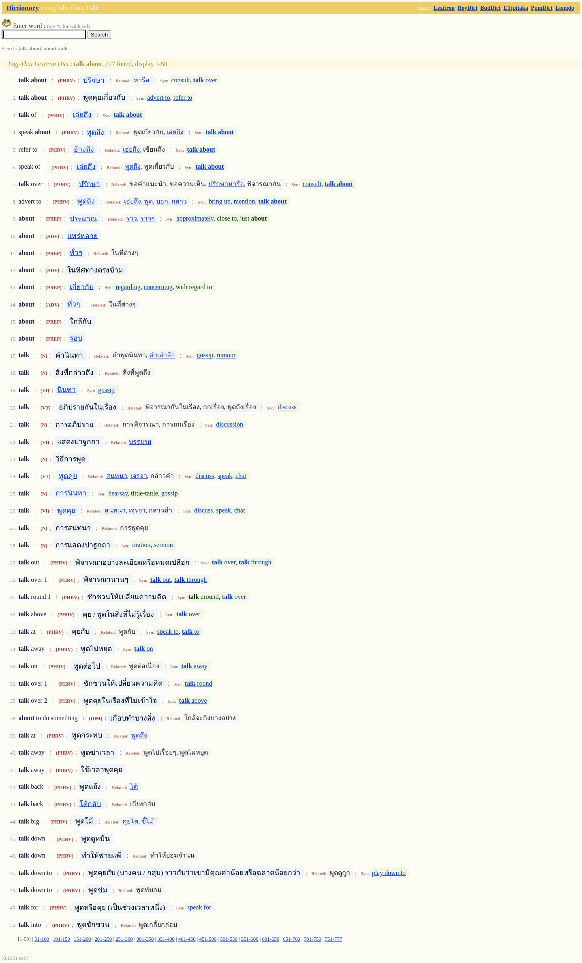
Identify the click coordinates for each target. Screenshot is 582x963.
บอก (162, 201)
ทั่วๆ (76, 253)
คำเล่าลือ (162, 355)
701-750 (312, 939)
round (198, 683)
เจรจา (139, 475)
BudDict (490, 7)
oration (141, 545)
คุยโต (130, 821)
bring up (220, 201)
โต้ (134, 786)
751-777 (333, 939)
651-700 (291, 939)
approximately (194, 218)
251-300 (124, 939)
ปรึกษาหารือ (226, 183)
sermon (163, 545)
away (194, 666)
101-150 (61, 939)
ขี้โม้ (147, 821)
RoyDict (467, 7)
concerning (158, 286)
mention (244, 201)
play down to (389, 872)
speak (225, 475)
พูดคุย (68, 476)
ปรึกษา (94, 80)
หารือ (142, 80)
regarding (128, 286)
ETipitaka (515, 7)
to (190, 631)
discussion (229, 424)
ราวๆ (147, 218)
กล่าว (179, 201)
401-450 (187, 939)
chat (240, 475)
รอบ (76, 338)
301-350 (145, 939)
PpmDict (541, 7)
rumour (225, 355)
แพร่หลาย (82, 236)
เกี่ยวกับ (82, 287)
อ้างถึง (84, 149)
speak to (168, 631)
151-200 (82, 939)
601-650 (270, 939)
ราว (131, 218)
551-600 (250, 939)
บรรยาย (140, 441)
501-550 (229, 939)
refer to (183, 97)
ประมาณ (83, 218)
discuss (287, 407)
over (205, 80)
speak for (199, 907)
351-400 (166, 939)
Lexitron (444, 7)
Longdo (564, 7)
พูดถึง (95, 132)
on (143, 649)
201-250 (103, 939)
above (193, 700)
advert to (158, 97)
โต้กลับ (90, 804)
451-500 (208, 939)
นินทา (66, 390)
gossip (205, 355)
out (160, 579)
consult (180, 80)
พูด (148, 201)
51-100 (41, 939)
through (255, 562)
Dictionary (22, 8)
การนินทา (71, 493)
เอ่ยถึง (82, 115)
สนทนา (116, 475)
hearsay (118, 493)
